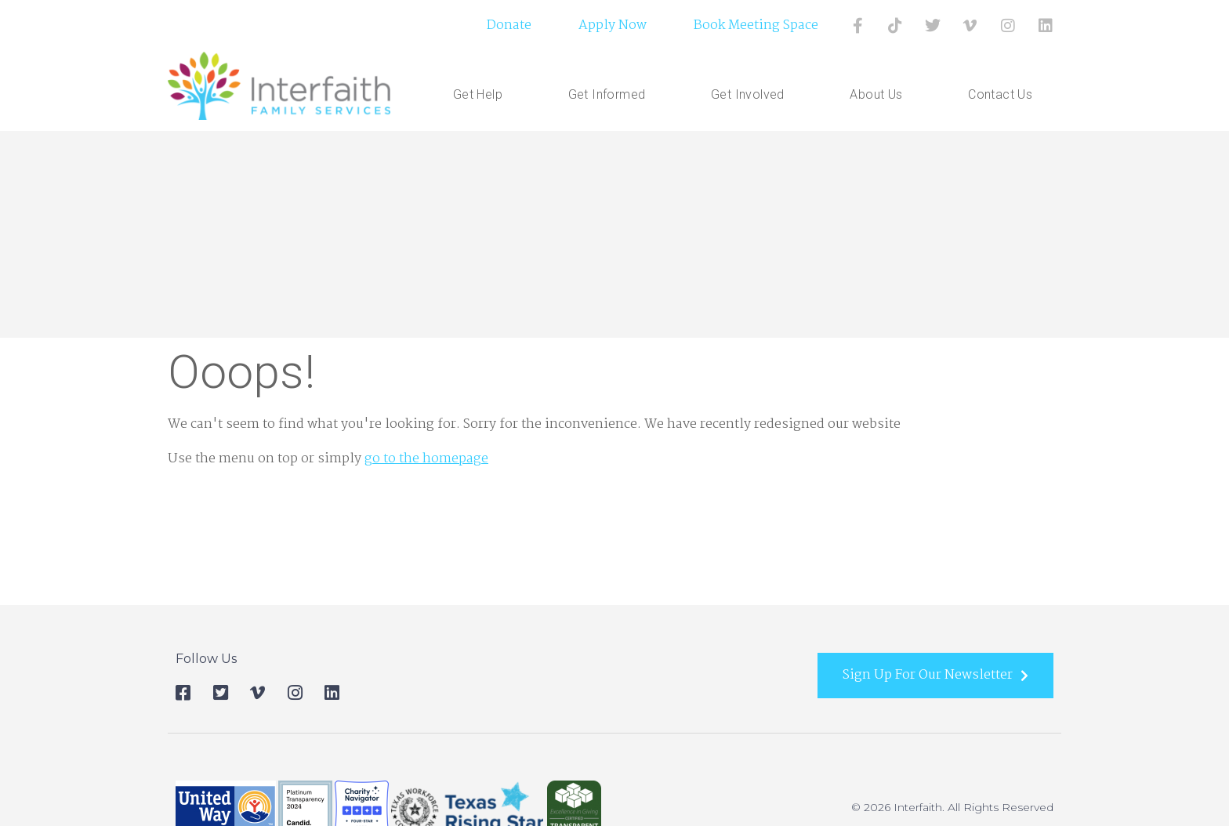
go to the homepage (426, 458)
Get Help (481, 95)
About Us (880, 95)
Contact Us (1000, 94)
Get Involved (751, 95)
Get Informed (611, 95)
